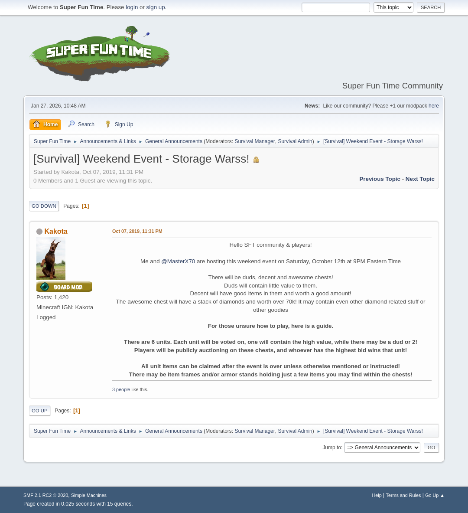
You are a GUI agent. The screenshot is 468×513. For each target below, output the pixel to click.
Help (377, 495)
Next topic (420, 179)
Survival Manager (255, 141)
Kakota (55, 231)
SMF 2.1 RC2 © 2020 (45, 495)
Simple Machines (89, 495)
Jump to (331, 447)
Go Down (44, 206)
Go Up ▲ (435, 495)
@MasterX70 (178, 261)
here (434, 106)
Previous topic (379, 179)
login (132, 7)
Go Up (40, 410)
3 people (121, 389)
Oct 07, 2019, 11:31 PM (137, 231)
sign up (155, 7)
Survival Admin (295, 141)
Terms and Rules (403, 495)
